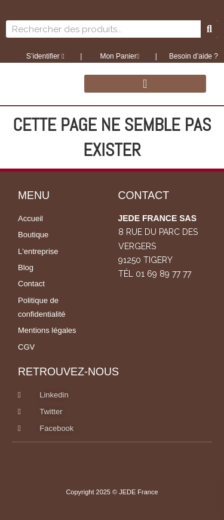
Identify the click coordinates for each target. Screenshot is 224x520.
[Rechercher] (209, 29)
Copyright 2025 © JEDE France (112, 491)
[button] (145, 84)
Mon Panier (118, 56)
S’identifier (45, 56)
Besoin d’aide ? (193, 56)
